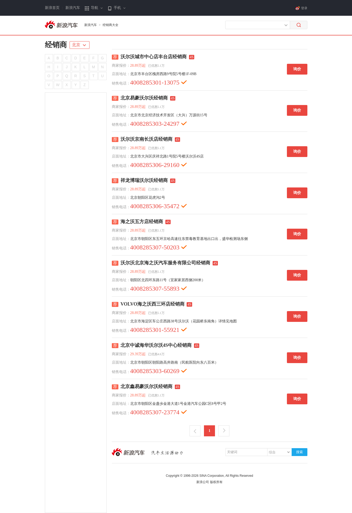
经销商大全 (110, 25)
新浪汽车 (72, 8)
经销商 (56, 45)
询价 (297, 69)
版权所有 (216, 482)
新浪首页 (52, 8)
